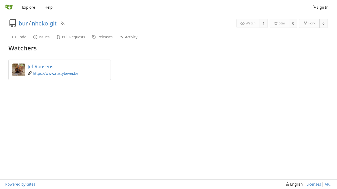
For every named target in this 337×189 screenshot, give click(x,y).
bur (23, 23)
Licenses (313, 184)
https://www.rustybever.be (55, 73)
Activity (128, 36)
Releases (102, 36)
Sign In (320, 7)
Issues (41, 36)
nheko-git (44, 23)
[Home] (9, 7)
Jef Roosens (40, 66)
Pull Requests (70, 36)
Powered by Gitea (20, 184)
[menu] (294, 184)
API (327, 184)
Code (19, 36)
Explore (28, 7)
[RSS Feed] (62, 23)
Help (48, 7)
